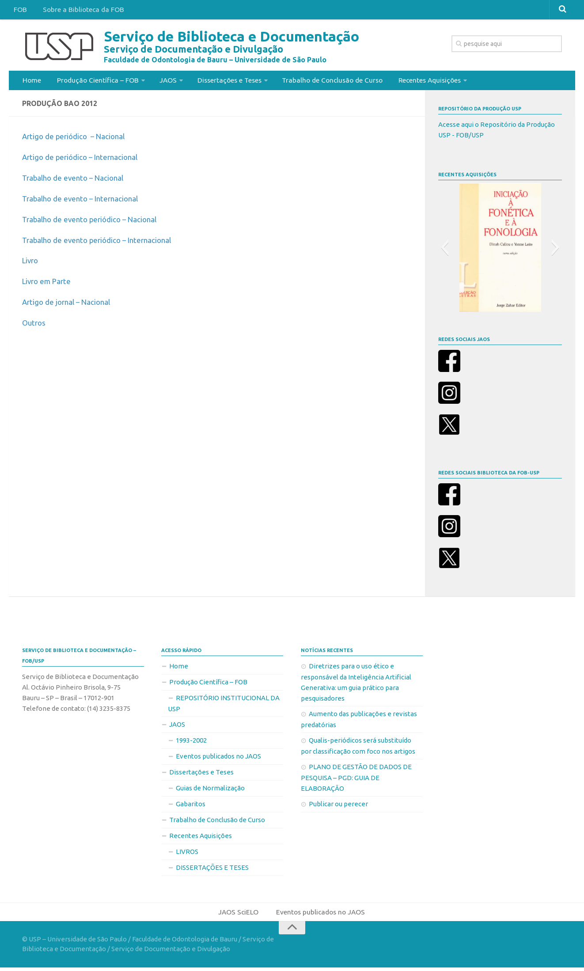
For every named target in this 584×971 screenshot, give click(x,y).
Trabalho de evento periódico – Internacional (101, 242)
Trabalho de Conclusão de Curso (329, 81)
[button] (444, 250)
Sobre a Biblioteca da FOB (79, 11)
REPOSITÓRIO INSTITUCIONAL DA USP (224, 706)
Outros (34, 324)
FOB (19, 11)
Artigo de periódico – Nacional (76, 138)
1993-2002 (191, 743)
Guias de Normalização (210, 790)
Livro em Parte (48, 283)
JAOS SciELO (237, 915)
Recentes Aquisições (427, 81)
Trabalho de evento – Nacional (76, 180)
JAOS (164, 81)
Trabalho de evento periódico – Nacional (93, 221)
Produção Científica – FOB (95, 81)
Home (31, 81)
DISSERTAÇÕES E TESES (212, 870)
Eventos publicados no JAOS (218, 758)
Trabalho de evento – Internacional (83, 201)
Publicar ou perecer (338, 806)
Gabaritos (190, 806)
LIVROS (187, 854)
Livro (31, 262)
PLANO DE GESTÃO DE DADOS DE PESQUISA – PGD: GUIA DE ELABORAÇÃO (356, 780)
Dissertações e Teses (224, 81)
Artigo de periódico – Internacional (83, 159)
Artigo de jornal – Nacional (69, 304)
